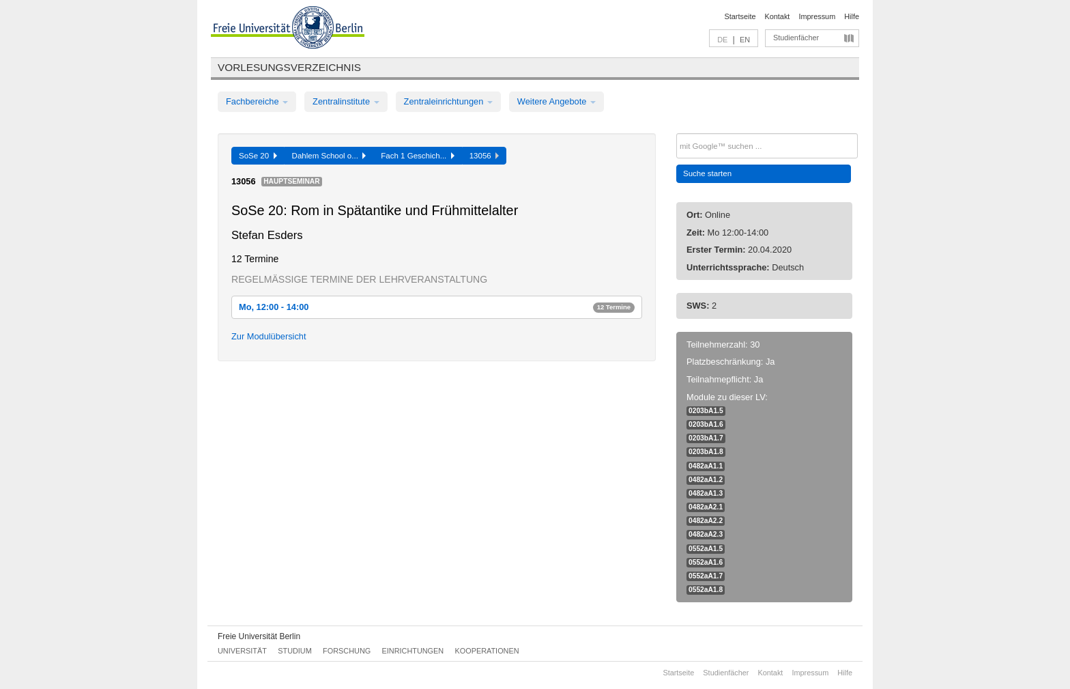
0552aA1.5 (706, 548)
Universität (242, 651)
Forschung (347, 651)
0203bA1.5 (706, 410)
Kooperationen (487, 651)
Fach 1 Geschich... (417, 156)
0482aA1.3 (706, 493)
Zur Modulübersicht (268, 336)
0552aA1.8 (706, 589)
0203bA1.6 (706, 424)
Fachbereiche (257, 101)
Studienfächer (796, 37)
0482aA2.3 (706, 534)
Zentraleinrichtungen (448, 101)
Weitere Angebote (556, 101)
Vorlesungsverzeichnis (289, 67)
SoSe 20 (258, 156)
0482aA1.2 (706, 479)
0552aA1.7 (706, 576)
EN (745, 40)
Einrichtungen (413, 651)
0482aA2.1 (706, 507)
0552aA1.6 (706, 562)
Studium (295, 651)
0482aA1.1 (706, 466)
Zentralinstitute (346, 101)
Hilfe (851, 16)
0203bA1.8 (706, 451)
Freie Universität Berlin (259, 636)
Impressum (816, 16)
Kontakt (777, 16)
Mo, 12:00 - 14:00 (437, 307)
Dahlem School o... (329, 156)
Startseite (740, 16)
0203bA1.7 (706, 438)
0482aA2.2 (706, 520)
